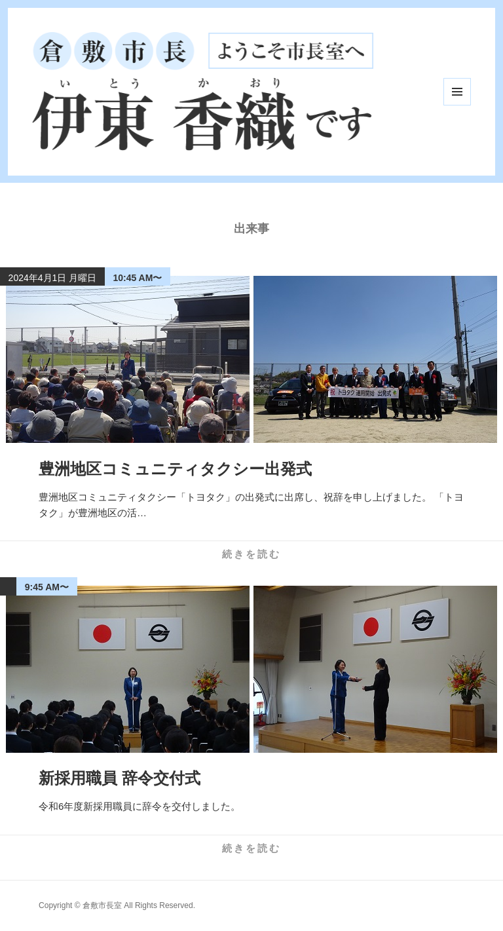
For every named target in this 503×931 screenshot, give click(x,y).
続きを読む (251, 554)
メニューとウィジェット (457, 91)
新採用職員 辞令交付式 (119, 778)
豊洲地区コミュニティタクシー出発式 (175, 469)
